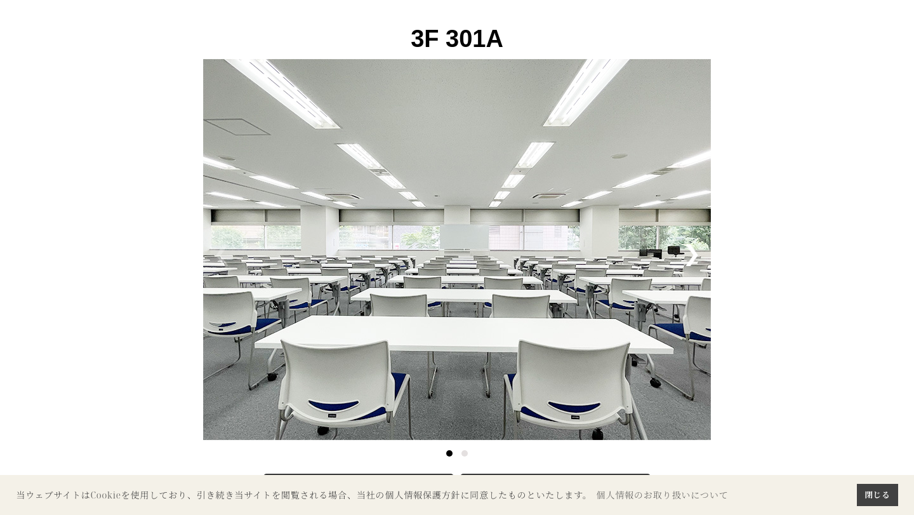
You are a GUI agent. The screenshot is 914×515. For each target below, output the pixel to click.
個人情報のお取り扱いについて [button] (662, 495)
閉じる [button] (877, 494)
